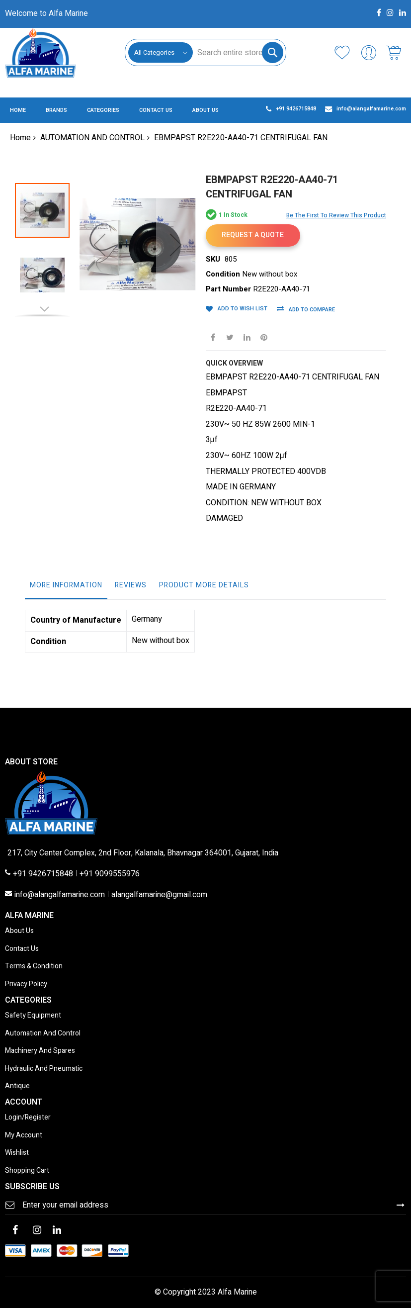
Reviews (131, 585)
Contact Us (22, 949)
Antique (17, 1086)
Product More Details (204, 585)
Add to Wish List (241, 308)
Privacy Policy (26, 984)
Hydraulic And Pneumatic (43, 1069)
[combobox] (237, 52)
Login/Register (28, 1117)
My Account (23, 1135)
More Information (66, 585)
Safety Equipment (33, 1016)
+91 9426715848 (43, 874)
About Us (19, 931)
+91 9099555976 (110, 874)
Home (20, 138)
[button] (99, 229)
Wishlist (17, 1153)
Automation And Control (43, 1033)
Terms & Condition (34, 966)
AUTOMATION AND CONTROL (92, 138)
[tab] (66, 587)
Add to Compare (310, 309)
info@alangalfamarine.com (59, 895)
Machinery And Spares (40, 1051)
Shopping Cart (27, 1171)
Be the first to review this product (336, 215)
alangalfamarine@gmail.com (159, 895)
